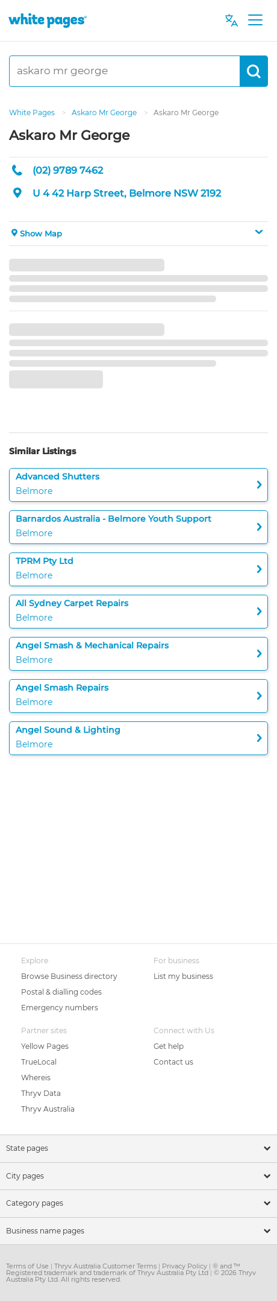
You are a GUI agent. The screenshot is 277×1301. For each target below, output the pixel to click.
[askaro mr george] (125, 71)
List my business (183, 976)
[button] (138, 234)
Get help (169, 1046)
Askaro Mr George (105, 112)
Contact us (173, 1061)
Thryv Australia (48, 1108)
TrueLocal (39, 1061)
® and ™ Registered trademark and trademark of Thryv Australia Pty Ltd (123, 1269)
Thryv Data (41, 1093)
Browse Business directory (69, 976)
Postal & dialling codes (61, 991)
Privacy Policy (185, 1266)
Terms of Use (28, 1266)
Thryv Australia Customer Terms (106, 1266)
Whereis (36, 1077)
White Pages (33, 112)
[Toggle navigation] (255, 20)
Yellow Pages (45, 1046)
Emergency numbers (59, 1007)
